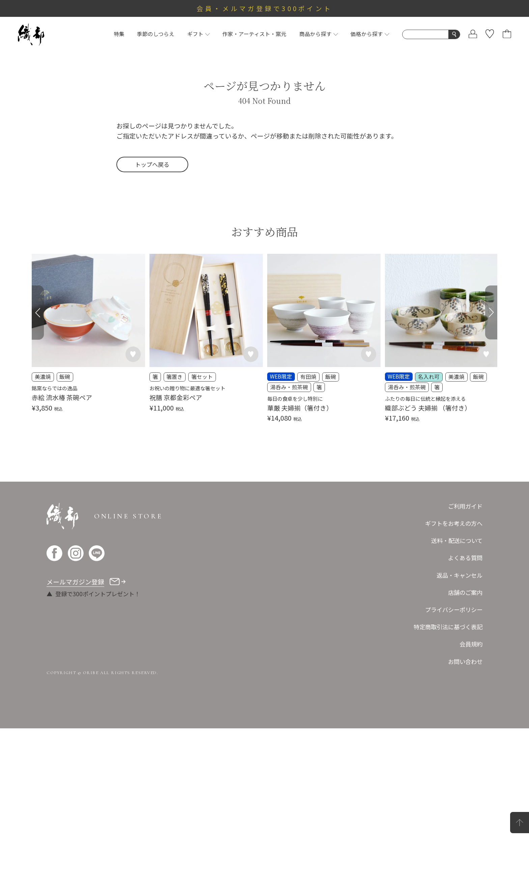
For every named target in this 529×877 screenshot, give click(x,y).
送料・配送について (456, 540)
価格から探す (370, 34)
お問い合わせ (465, 661)
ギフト (198, 34)
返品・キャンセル (459, 575)
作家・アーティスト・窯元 (254, 34)
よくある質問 (465, 557)
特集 (119, 34)
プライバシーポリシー (453, 609)
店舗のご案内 (465, 592)
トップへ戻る (152, 164)
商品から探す (318, 34)
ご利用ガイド (465, 506)
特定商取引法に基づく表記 (448, 627)
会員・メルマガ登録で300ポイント (265, 8)
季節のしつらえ (155, 34)
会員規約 (471, 644)
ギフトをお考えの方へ (453, 523)
